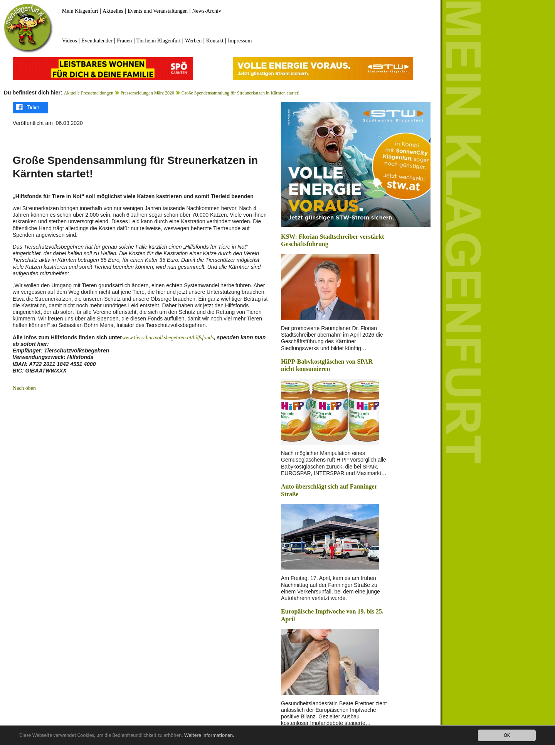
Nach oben (24, 388)
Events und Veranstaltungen (158, 11)
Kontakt (215, 41)
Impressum (240, 41)
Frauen (124, 41)
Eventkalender (97, 41)
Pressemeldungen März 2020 (147, 93)
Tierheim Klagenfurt (158, 41)
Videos (69, 41)
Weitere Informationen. (209, 735)
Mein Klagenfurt (80, 11)
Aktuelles (113, 11)
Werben (193, 41)
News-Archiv (206, 11)
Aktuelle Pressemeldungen (88, 93)
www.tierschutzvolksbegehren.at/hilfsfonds (168, 337)
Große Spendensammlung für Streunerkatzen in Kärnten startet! (241, 93)
